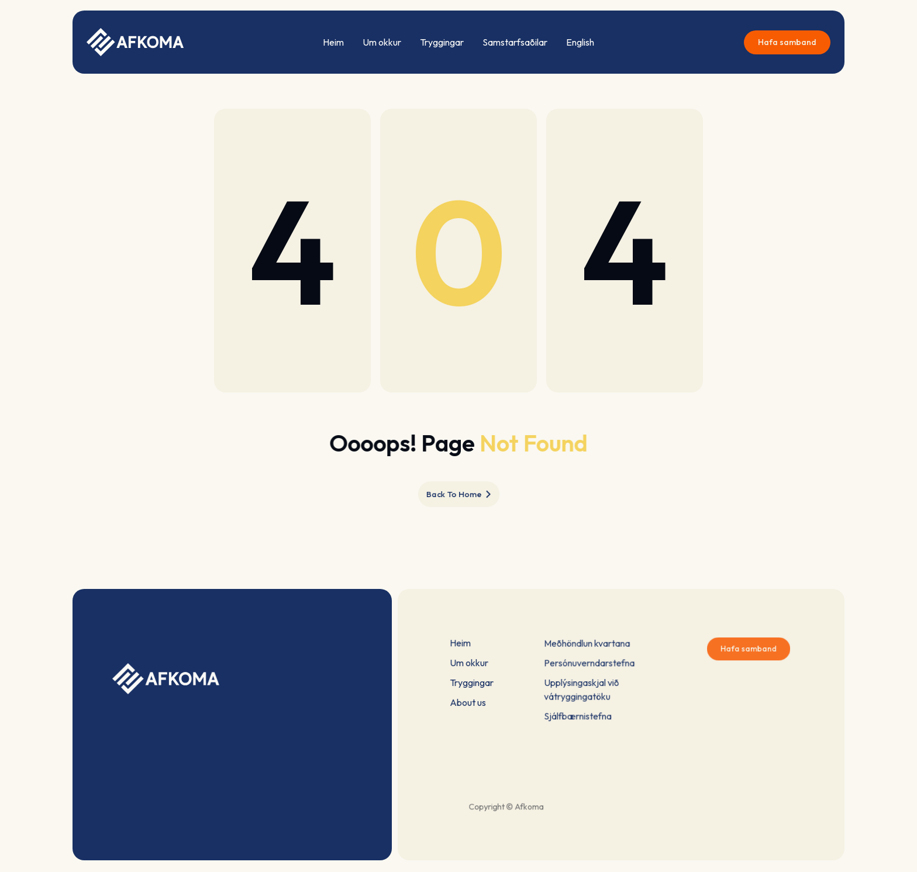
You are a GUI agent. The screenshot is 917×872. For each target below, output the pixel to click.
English (580, 42)
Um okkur (382, 42)
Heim (333, 42)
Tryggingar (442, 42)
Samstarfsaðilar (514, 42)
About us (468, 701)
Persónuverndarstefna (591, 664)
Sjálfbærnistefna (580, 712)
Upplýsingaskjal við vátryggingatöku (584, 688)
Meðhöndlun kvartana (588, 647)
